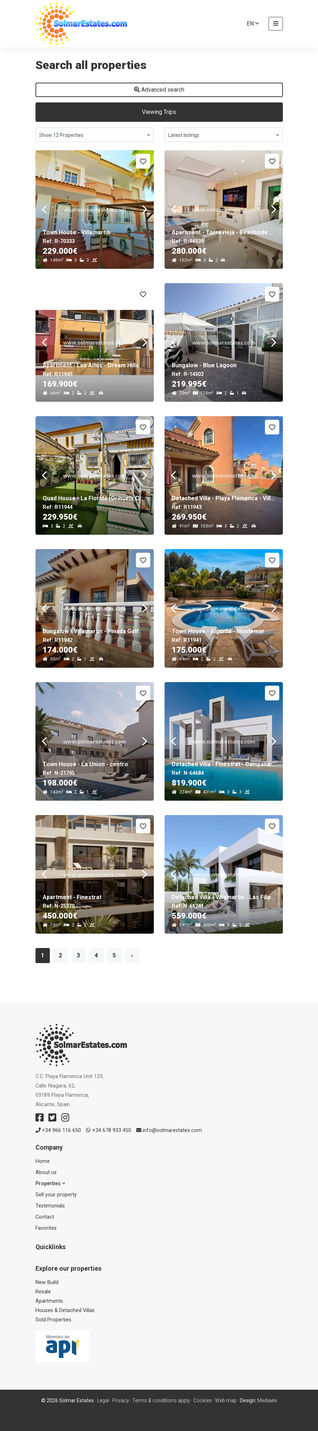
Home (42, 1161)
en (253, 23)
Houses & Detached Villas (65, 1310)
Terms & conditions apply (161, 1400)
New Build (46, 1282)
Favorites (46, 1228)
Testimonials (50, 1206)
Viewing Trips (159, 112)
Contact (44, 1217)
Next (145, 209)
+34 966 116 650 (58, 1130)
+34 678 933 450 (108, 1130)
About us (46, 1172)
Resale (43, 1292)
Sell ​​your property (56, 1195)
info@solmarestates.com (169, 1130)
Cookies (202, 1400)
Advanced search (159, 89)
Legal (103, 1400)
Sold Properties (53, 1320)
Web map (226, 1400)
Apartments (49, 1301)
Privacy (120, 1400)
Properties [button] (50, 1184)
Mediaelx (267, 1400)
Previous (44, 209)
